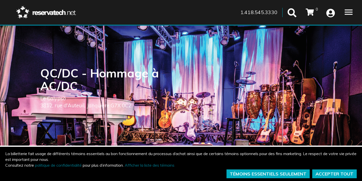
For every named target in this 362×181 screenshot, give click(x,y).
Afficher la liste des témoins (149, 165)
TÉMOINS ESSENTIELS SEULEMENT (268, 174)
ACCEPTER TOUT (334, 174)
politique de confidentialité (58, 165)
